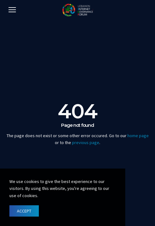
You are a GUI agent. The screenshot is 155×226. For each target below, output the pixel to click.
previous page (85, 142)
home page (138, 135)
